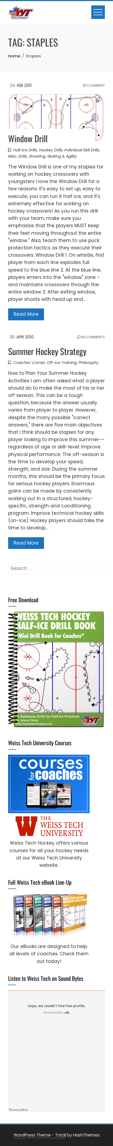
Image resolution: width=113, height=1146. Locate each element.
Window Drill (28, 138)
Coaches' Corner (29, 362)
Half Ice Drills (25, 150)
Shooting (37, 156)
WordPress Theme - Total (40, 1135)
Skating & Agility (62, 156)
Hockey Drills (50, 150)
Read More (26, 314)
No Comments (91, 337)
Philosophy (89, 362)
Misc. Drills (17, 156)
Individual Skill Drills (81, 150)
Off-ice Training (62, 362)
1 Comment (94, 85)
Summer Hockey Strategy (47, 351)
